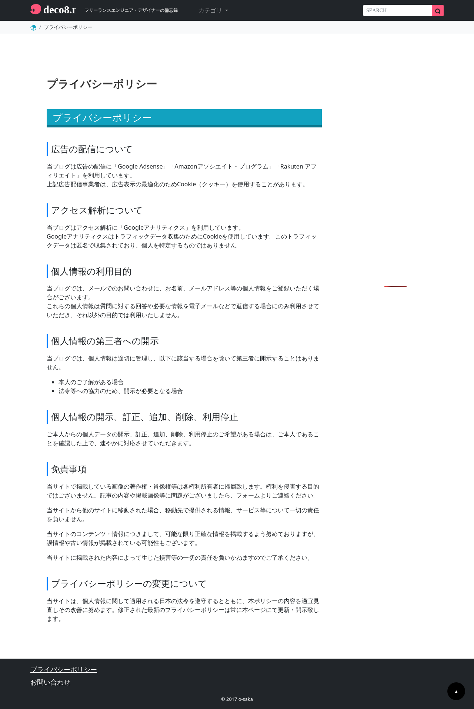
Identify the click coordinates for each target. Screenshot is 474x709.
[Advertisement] (395, 163)
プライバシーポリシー (63, 669)
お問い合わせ (50, 682)
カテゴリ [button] (211, 10)
